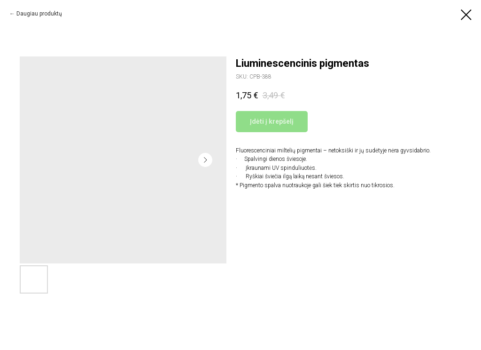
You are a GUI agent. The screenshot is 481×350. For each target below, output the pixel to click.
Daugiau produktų (39, 13)
